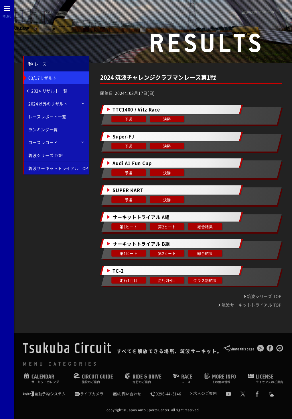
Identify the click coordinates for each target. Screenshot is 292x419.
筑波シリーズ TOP (45, 155)
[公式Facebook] (261, 394)
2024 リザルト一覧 (47, 91)
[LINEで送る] (279, 349)
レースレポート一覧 (47, 116)
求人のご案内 (205, 393)
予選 (129, 119)
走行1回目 (129, 280)
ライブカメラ (89, 393)
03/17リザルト (42, 78)
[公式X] (247, 394)
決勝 (167, 119)
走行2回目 (167, 280)
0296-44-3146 (165, 393)
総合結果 (205, 226)
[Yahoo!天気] (276, 394)
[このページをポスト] (260, 349)
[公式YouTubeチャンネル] (233, 394)
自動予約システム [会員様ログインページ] (44, 393)
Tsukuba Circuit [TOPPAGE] (67, 349)
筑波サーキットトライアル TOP (58, 168)
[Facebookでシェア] (270, 349)
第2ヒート (167, 226)
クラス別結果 (205, 280)
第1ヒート (129, 226)
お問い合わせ (126, 393)
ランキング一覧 (43, 129)
